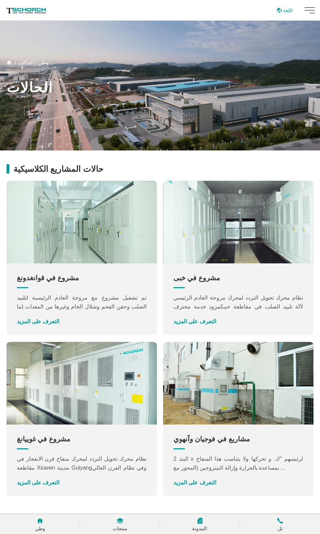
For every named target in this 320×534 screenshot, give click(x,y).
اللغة (285, 10)
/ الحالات (28, 62)
